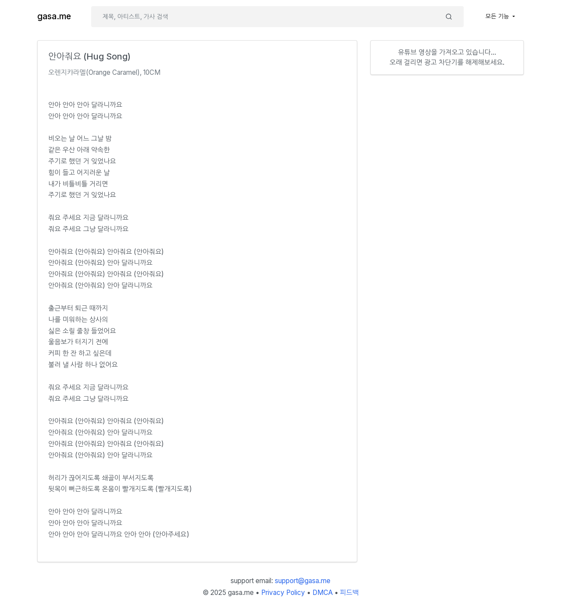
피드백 (349, 592)
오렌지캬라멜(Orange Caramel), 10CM (104, 72)
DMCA (322, 592)
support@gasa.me (302, 581)
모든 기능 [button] (498, 16)
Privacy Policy (283, 592)
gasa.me (54, 16)
